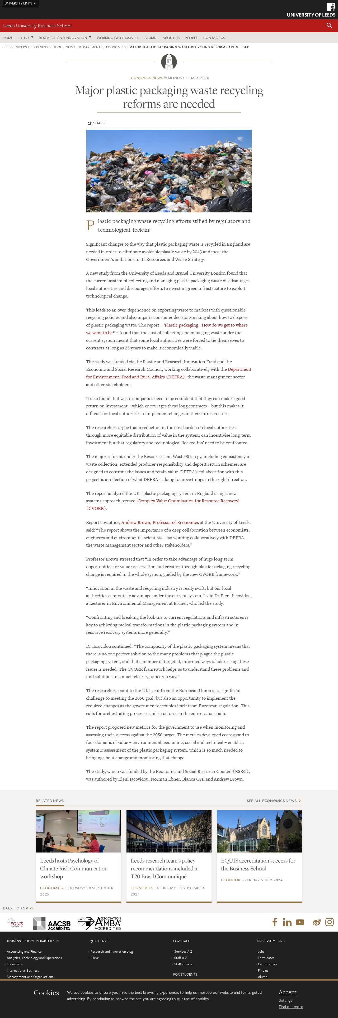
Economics (116, 47)
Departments (90, 47)
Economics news (146, 77)
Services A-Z (183, 951)
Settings (285, 1000)
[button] (329, 25)
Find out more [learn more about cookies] (291, 1006)
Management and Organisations (30, 976)
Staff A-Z (180, 957)
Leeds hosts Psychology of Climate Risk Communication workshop (74, 868)
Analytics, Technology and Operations (34, 957)
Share (99, 123)
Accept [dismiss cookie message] (288, 992)
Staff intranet (184, 964)
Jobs (261, 951)
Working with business (118, 37)
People (191, 37)
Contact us (214, 37)
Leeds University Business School (37, 25)
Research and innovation (63, 37)
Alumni (150, 37)
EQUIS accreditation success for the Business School (258, 864)
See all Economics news (272, 800)
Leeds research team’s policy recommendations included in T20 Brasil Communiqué (165, 868)
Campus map (267, 964)
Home (8, 37)
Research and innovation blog (112, 951)
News (70, 47)
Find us (263, 970)
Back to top (15, 908)
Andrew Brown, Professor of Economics (160, 522)
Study (23, 37)
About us (171, 37)
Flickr (94, 957)
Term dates (266, 957)
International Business (23, 970)
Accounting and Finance (24, 951)
